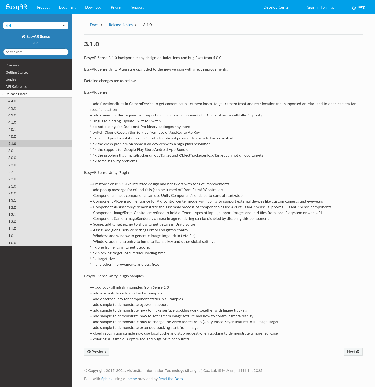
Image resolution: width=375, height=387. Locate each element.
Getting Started (17, 72)
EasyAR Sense (37, 36)
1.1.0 (12, 229)
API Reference (16, 86)
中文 (359, 7)
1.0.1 (12, 236)
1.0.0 (12, 243)
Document (67, 7)
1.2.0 (12, 222)
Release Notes (14, 94)
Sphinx (106, 378)
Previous (96, 351)
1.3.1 (12, 200)
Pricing (116, 7)
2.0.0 (12, 193)
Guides (11, 79)
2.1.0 (12, 186)
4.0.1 (12, 129)
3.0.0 (12, 158)
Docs (94, 24)
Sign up (328, 7)
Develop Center (277, 7)
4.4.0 (12, 101)
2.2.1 (12, 172)
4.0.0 (12, 136)
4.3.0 (12, 108)
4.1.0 (12, 122)
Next (353, 351)
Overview (13, 65)
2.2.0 (12, 179)
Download (93, 7)
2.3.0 (12, 165)
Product (43, 7)
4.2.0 (12, 115)
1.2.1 (12, 214)
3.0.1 (12, 151)
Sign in (312, 7)
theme (131, 378)
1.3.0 (12, 207)
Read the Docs (171, 378)
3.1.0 (12, 144)
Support (137, 7)
